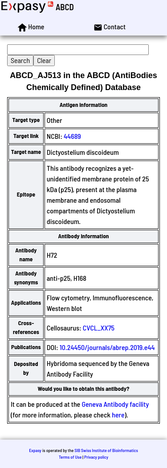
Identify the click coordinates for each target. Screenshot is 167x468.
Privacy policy (96, 457)
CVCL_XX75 (98, 327)
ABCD (65, 7)
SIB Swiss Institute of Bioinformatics (106, 450)
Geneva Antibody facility (115, 404)
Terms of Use (70, 457)
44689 (72, 136)
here (118, 414)
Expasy (35, 450)
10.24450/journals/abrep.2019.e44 (107, 347)
